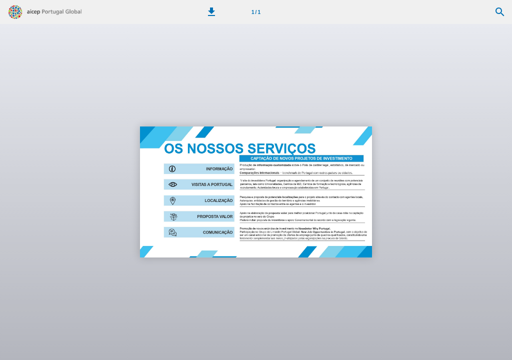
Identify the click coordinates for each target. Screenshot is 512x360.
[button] (212, 12)
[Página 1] (256, 12)
